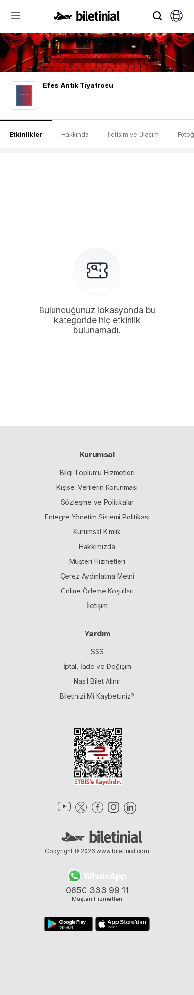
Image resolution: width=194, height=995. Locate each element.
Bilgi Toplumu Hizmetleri (97, 472)
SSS (97, 651)
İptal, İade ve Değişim (97, 666)
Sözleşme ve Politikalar (97, 502)
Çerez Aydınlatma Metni (97, 576)
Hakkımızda (97, 546)
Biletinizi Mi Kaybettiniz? (97, 696)
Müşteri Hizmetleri (97, 561)
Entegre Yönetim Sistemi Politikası (97, 517)
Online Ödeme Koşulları (97, 591)
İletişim (97, 606)
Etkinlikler (26, 134)
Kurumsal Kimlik (97, 532)
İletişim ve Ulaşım (133, 134)
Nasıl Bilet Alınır (97, 681)
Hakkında (75, 134)
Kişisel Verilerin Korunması (97, 487)
